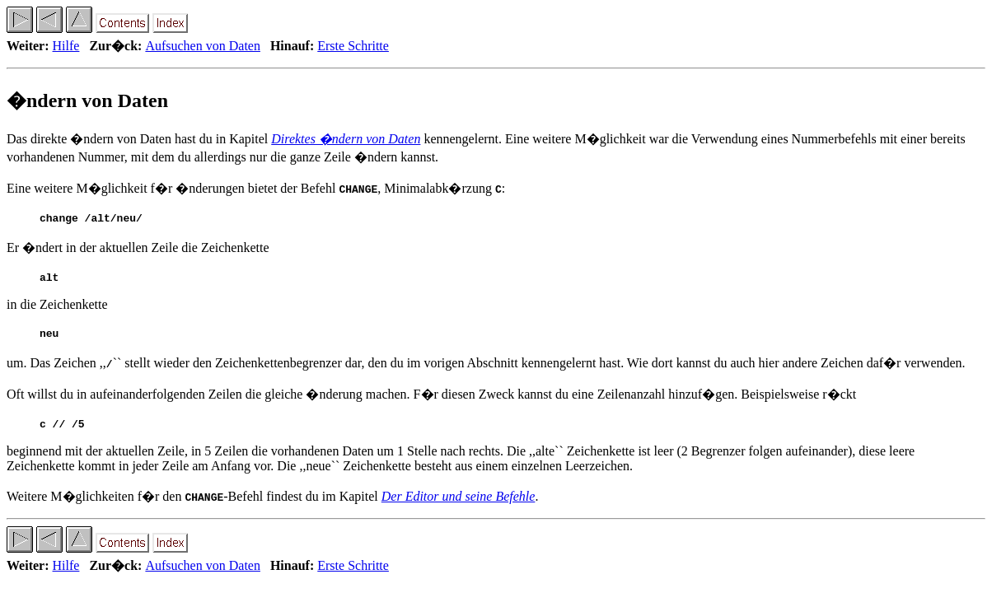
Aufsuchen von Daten (202, 46)
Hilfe (66, 46)
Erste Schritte (353, 46)
